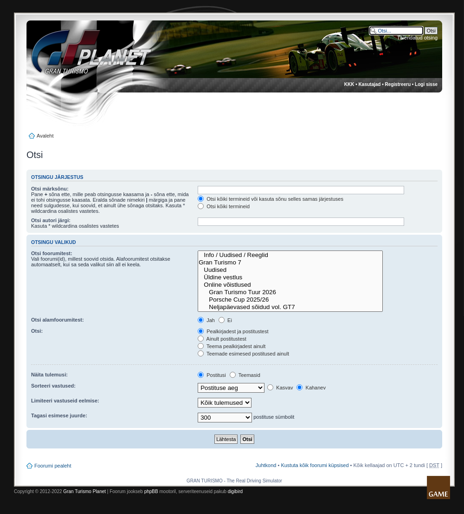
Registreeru (398, 84)
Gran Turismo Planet (84, 491)
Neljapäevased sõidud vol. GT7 (290, 307)
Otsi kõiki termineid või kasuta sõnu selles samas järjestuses (270, 199)
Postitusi (212, 375)
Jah (206, 320)
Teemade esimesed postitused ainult (243, 353)
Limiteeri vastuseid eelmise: (65, 400)
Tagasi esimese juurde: (59, 415)
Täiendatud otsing (417, 37)
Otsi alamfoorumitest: (57, 320)
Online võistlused (290, 285)
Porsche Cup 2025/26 (290, 299)
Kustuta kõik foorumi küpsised (314, 465)
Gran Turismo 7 (290, 262)
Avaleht (45, 135)
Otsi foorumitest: (51, 253)
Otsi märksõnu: (50, 188)
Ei (225, 320)
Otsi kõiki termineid (224, 206)
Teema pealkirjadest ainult (231, 346)
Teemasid (245, 375)
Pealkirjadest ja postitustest (233, 331)
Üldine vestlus (290, 277)
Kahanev (310, 387)
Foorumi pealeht (52, 465)
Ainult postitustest (222, 339)
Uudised (290, 270)
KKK (349, 84)
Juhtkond (266, 465)
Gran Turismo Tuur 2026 (290, 292)
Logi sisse (426, 84)
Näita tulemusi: (49, 374)
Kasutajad (370, 84)
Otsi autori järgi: (51, 220)
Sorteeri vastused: (53, 386)
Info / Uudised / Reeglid (290, 255)
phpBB (151, 491)
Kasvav (280, 387)
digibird (235, 491)
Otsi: (37, 331)
